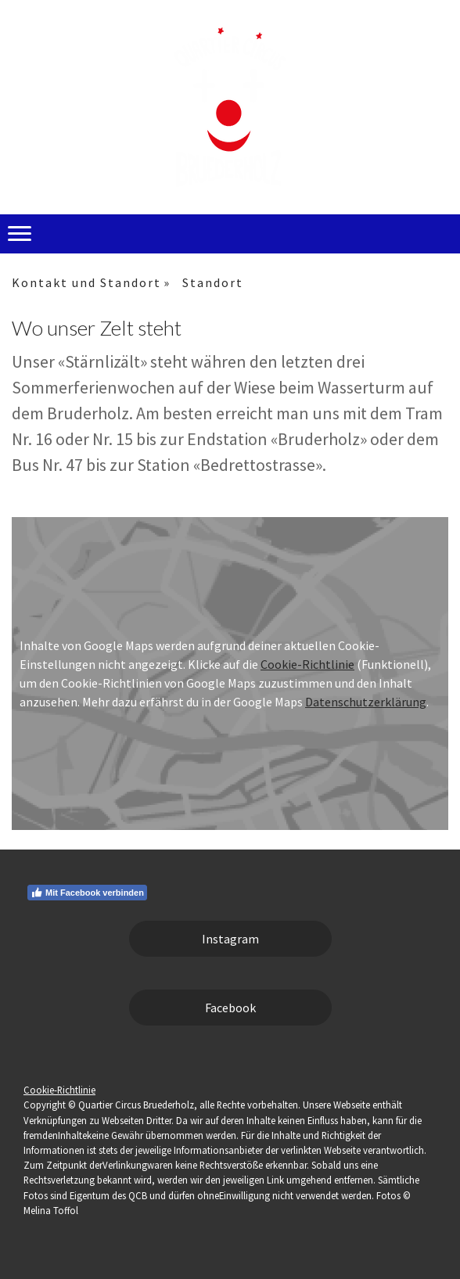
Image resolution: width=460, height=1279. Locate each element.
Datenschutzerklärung (365, 702)
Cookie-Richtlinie (307, 664)
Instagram (230, 939)
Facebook (230, 1007)
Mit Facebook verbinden (87, 892)
